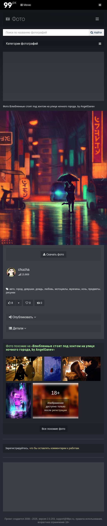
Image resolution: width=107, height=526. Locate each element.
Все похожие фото (53, 428)
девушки (27, 288)
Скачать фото (53, 254)
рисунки (10, 292)
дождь (37, 288)
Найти (96, 32)
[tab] (53, 317)
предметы (92, 288)
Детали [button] (16, 328)
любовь (47, 288)
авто (10, 288)
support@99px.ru (65, 519)
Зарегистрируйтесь (16, 448)
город (17, 288)
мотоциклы (59, 288)
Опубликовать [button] (21, 317)
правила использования (89, 519)
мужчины (72, 288)
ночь (82, 288)
